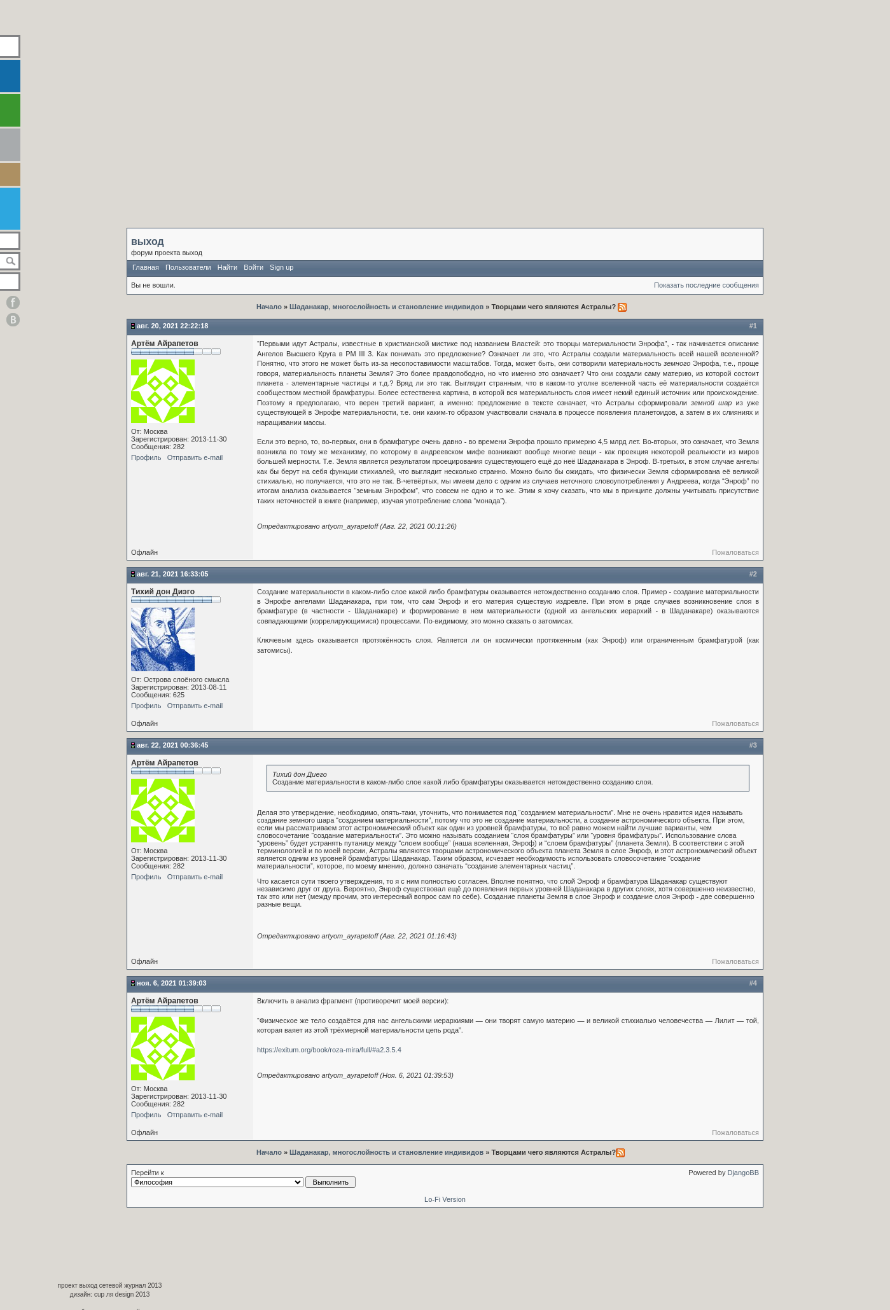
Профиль (146, 457)
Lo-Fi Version (445, 1199)
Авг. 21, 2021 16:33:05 (172, 574)
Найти (227, 267)
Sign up (281, 267)
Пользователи (188, 267)
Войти (253, 267)
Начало (270, 306)
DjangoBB (743, 1172)
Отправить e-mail (195, 457)
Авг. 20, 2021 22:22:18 (172, 326)
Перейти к (243, 1178)
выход (147, 241)
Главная (145, 267)
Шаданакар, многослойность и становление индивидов (386, 306)
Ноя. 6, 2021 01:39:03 (172, 983)
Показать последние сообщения (706, 285)
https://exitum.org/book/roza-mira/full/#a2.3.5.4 (329, 1050)
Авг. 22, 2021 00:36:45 (172, 745)
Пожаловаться (735, 552)
